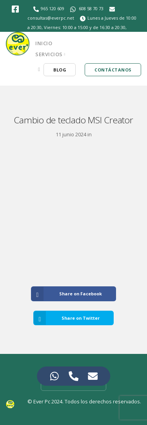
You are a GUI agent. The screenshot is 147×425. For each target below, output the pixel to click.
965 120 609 (52, 8)
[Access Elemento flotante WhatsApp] (54, 376)
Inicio (43, 43)
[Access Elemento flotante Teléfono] (73, 376)
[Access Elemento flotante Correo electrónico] (92, 376)
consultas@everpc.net (50, 18)
